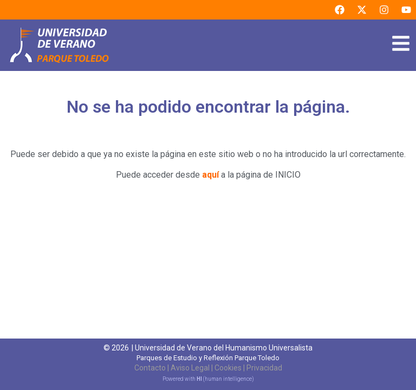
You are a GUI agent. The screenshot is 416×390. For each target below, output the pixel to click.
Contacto (150, 367)
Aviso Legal (190, 367)
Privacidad (264, 367)
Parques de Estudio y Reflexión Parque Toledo (208, 358)
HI (199, 379)
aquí (210, 175)
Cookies (228, 367)
